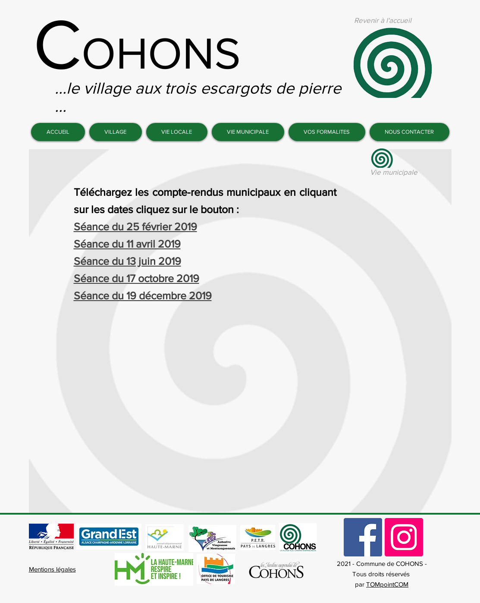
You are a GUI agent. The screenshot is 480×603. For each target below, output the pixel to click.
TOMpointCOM (387, 584)
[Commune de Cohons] (363, 537)
